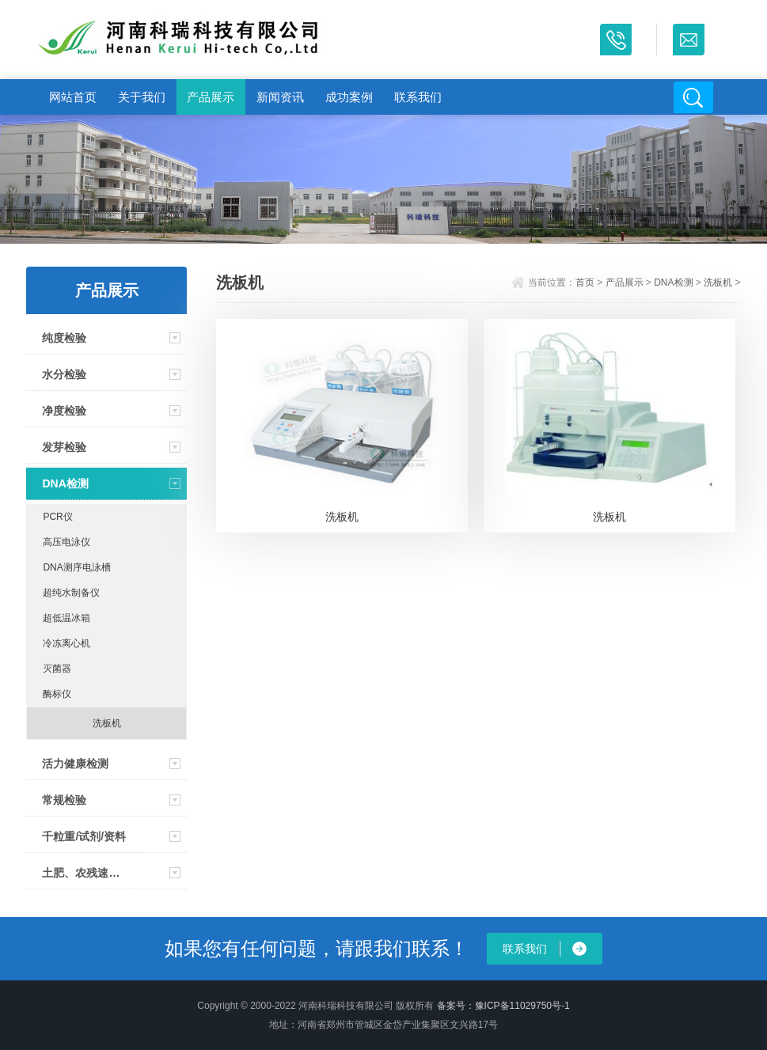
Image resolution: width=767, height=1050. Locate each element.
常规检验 (64, 800)
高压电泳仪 (66, 542)
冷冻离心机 (66, 643)
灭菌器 (57, 668)
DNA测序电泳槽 (76, 567)
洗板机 (107, 723)
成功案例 (349, 97)
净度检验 (64, 410)
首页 (584, 282)
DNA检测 (65, 483)
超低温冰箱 (66, 618)
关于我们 (141, 97)
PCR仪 (57, 516)
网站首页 (73, 97)
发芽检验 (64, 447)
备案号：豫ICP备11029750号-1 (503, 1005)
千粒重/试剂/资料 (84, 836)
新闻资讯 (280, 97)
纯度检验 (64, 338)
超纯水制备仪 (71, 592)
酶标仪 (57, 693)
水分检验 (64, 374)
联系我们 (418, 97)
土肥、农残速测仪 (85, 872)
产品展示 (210, 97)
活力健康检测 (75, 763)
